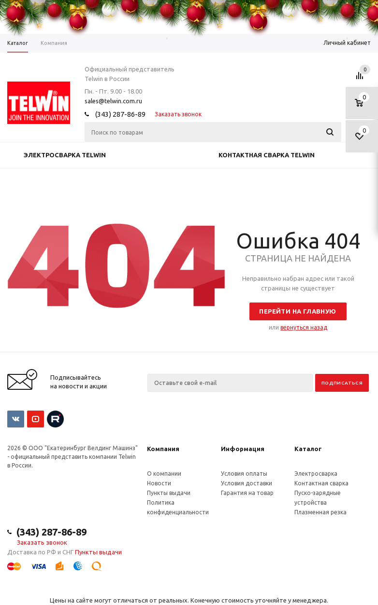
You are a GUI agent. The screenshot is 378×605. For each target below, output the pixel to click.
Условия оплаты (244, 473)
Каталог (308, 448)
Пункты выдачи (168, 493)
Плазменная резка (320, 512)
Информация (242, 448)
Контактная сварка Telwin (266, 154)
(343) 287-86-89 (120, 114)
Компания (163, 448)
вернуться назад (303, 327)
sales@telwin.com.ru (113, 100)
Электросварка (315, 473)
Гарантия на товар (247, 493)
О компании (164, 473)
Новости (159, 483)
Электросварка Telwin (65, 154)
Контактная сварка (321, 483)
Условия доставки (246, 483)
